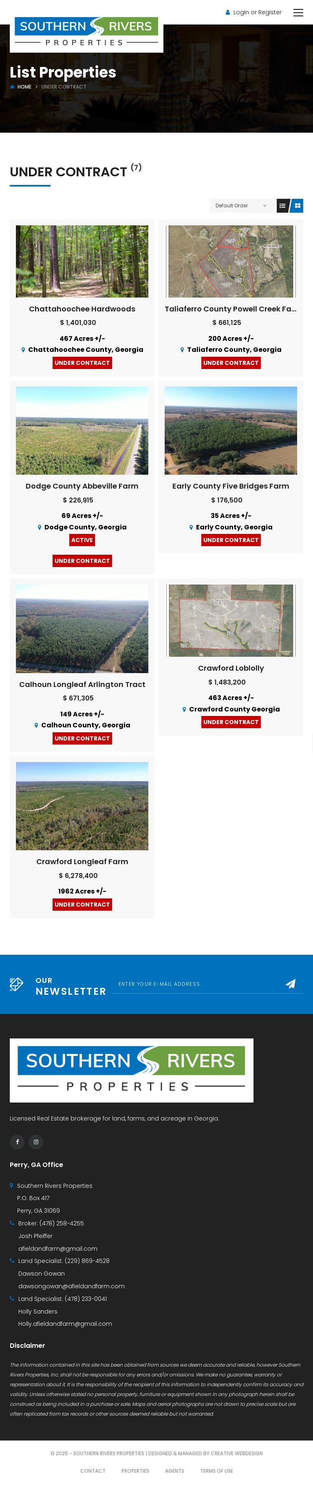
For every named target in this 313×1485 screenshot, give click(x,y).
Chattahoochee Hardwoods (82, 309)
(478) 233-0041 (86, 1299)
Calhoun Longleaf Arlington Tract (82, 684)
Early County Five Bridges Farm (230, 486)
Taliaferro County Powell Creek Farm (233, 309)
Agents (174, 1470)
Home (24, 86)
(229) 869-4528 (87, 1261)
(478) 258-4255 (62, 1223)
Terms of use (216, 1470)
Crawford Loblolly (231, 668)
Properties (135, 1470)
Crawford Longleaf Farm (82, 861)
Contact (93, 1470)
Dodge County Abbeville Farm (82, 486)
